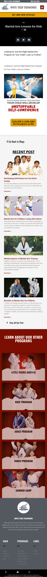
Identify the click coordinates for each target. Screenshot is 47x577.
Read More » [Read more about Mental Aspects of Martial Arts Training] (7, 273)
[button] (42, 7)
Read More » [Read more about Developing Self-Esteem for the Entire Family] (7, 191)
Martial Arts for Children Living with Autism (23, 219)
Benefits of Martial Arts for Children (19, 301)
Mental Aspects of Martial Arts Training (21, 259)
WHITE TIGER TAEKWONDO (23, 7)
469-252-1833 (35, 1)
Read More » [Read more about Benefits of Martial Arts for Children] (7, 317)
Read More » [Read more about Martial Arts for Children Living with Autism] (7, 231)
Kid (23, 22)
